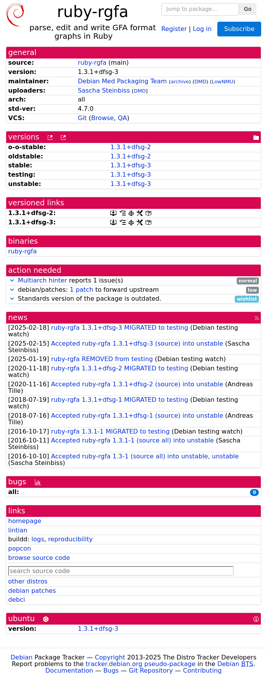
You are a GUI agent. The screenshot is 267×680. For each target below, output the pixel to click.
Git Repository (151, 670)
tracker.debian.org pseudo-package (141, 664)
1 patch (81, 289)
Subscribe (239, 29)
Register (174, 28)
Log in (202, 28)
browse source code (39, 557)
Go (247, 9)
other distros (27, 581)
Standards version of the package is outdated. (133, 299)
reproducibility (70, 539)
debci (16, 599)
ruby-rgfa (92, 62)
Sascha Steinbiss (104, 90)
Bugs (111, 670)
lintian (18, 530)
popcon (19, 548)
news (18, 317)
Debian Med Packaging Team (122, 81)
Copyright (110, 657)
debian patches (32, 590)
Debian (21, 657)
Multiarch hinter (42, 280)
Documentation (69, 670)
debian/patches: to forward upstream (133, 290)
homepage (24, 521)
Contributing (202, 670)
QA (122, 118)
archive (180, 81)
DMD (200, 81)
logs (37, 539)
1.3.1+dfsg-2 (130, 147)
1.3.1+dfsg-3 (130, 165)
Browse (102, 118)
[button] (12, 280)
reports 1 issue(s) (133, 280)
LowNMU (222, 81)
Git (82, 118)
